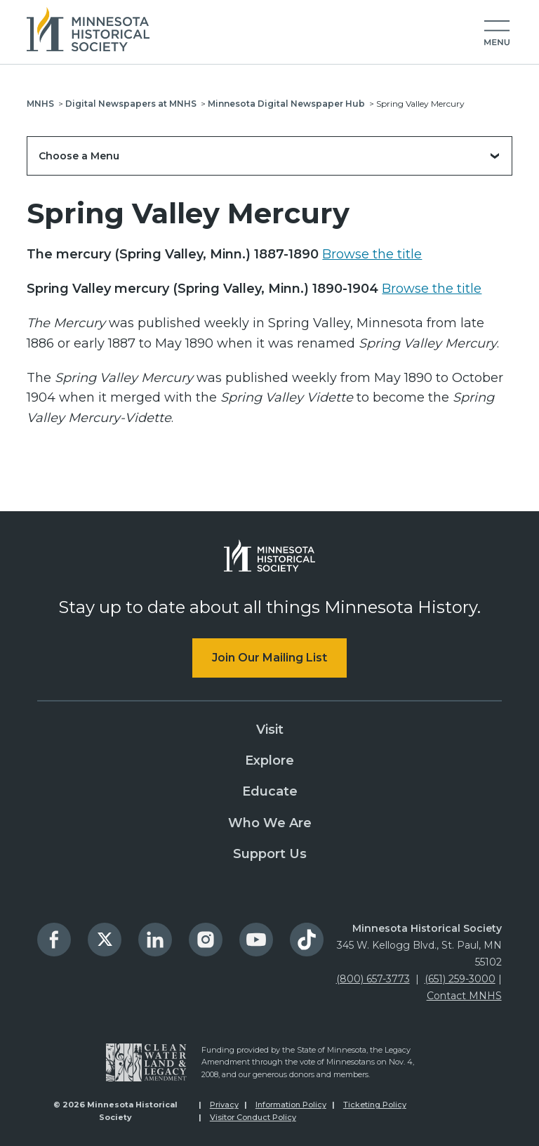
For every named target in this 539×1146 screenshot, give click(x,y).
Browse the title (372, 254)
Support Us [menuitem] (270, 854)
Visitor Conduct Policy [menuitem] (253, 1117)
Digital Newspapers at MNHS (131, 103)
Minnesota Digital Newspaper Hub (286, 103)
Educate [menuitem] (270, 791)
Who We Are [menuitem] (270, 823)
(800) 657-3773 (373, 979)
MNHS (40, 103)
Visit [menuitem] (270, 729)
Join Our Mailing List (269, 657)
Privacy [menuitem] (224, 1104)
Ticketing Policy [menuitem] (374, 1104)
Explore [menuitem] (269, 760)
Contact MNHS (464, 995)
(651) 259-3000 (460, 979)
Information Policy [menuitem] (290, 1104)
